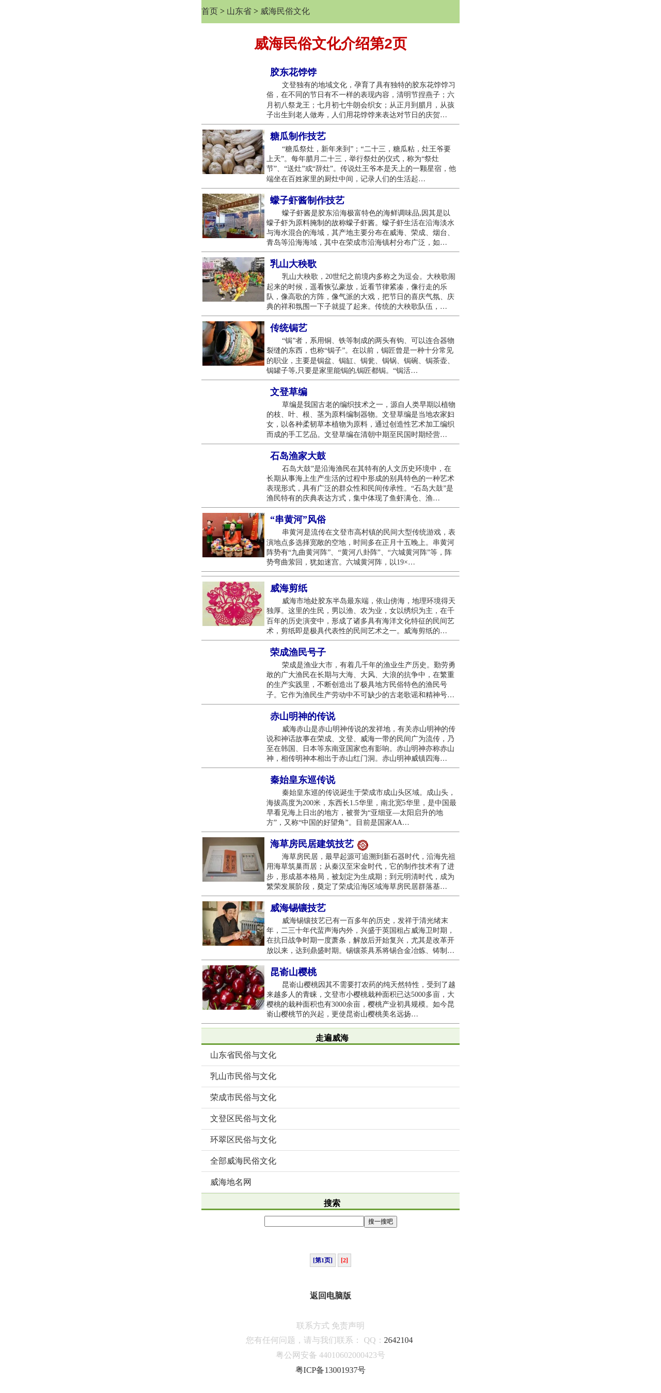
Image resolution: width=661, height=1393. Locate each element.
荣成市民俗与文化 (243, 1097)
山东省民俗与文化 (243, 1055)
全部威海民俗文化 (243, 1160)
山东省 (239, 11)
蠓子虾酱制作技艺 (307, 200)
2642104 (398, 1340)
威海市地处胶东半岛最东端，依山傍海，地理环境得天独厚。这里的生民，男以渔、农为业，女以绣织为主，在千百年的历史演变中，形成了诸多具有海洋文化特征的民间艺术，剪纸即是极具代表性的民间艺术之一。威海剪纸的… (360, 616)
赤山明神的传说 (302, 716)
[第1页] (323, 1260)
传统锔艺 (288, 328)
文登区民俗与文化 (243, 1118)
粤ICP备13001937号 (330, 1370)
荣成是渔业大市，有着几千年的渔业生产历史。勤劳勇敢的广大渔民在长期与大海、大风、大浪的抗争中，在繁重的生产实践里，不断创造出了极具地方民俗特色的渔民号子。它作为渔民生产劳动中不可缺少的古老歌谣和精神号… (360, 680)
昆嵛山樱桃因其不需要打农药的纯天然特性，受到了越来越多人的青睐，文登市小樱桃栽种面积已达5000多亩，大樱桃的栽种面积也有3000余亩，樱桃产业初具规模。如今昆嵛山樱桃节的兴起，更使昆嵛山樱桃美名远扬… (360, 1000)
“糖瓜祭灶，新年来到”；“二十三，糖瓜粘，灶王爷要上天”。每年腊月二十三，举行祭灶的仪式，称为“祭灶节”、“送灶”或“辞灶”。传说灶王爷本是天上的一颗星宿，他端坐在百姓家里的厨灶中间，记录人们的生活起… (361, 164)
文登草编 (288, 392)
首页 (209, 11)
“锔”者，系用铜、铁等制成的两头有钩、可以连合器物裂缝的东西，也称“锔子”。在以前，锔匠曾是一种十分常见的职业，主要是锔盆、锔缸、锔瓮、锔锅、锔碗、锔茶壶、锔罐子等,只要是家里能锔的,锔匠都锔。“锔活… (360, 355)
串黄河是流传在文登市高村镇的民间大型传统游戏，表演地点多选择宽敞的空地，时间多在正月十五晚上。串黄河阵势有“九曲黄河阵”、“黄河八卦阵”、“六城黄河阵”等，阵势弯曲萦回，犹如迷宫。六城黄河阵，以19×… (360, 547)
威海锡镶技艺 (298, 908)
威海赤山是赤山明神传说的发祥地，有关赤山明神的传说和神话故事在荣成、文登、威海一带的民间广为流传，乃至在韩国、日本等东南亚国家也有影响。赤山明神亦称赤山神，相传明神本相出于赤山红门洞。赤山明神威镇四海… (360, 744)
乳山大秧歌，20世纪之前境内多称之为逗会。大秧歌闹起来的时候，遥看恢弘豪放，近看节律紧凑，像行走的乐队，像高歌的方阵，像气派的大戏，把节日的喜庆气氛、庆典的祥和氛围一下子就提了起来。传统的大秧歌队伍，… (360, 291)
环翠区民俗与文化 (243, 1139)
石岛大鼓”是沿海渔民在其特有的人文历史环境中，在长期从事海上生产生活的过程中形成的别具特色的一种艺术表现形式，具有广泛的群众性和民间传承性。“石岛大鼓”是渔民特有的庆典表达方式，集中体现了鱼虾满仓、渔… (360, 484)
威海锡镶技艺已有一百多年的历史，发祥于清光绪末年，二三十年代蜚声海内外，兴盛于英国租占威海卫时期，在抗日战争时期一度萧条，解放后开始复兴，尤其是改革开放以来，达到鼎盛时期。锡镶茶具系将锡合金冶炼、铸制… (360, 935)
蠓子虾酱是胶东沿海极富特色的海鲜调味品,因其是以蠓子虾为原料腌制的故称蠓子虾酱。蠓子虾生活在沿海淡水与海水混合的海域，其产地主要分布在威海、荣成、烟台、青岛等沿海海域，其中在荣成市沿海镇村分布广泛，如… (360, 228)
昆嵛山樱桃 (293, 972)
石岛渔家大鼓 (298, 456)
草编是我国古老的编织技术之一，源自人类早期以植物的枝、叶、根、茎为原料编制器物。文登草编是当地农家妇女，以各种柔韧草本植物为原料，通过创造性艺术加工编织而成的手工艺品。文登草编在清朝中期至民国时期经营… (360, 420)
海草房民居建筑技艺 (319, 844)
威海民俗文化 (285, 11)
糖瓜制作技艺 (298, 136)
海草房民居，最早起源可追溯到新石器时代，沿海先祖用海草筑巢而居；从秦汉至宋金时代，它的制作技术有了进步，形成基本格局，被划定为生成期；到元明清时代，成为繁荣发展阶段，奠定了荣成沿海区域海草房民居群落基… (360, 871)
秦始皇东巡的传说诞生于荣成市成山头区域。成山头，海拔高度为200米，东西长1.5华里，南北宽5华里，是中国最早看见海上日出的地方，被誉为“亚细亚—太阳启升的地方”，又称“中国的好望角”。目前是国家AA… (361, 807)
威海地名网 (230, 1182)
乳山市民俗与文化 (243, 1076)
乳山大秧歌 (293, 264)
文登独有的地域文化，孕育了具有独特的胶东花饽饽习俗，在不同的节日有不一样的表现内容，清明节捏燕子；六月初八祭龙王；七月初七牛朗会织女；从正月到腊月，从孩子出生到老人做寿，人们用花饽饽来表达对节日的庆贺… (360, 100)
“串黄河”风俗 (298, 519)
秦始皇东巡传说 (302, 780)
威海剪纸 (288, 588)
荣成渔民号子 (298, 652)
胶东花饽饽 (293, 72)
